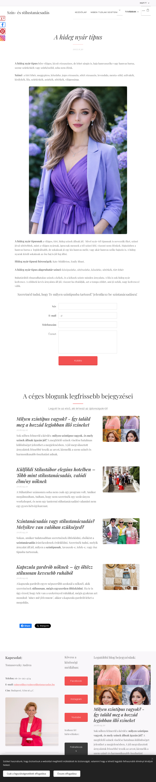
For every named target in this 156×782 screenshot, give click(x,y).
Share (25, 626)
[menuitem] (77, 12)
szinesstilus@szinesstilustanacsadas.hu (34, 684)
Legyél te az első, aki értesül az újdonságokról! (78, 408)
